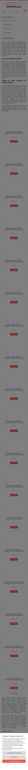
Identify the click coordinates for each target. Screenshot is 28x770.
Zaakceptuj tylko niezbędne (14, 753)
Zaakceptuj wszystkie (14, 761)
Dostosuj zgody (14, 757)
